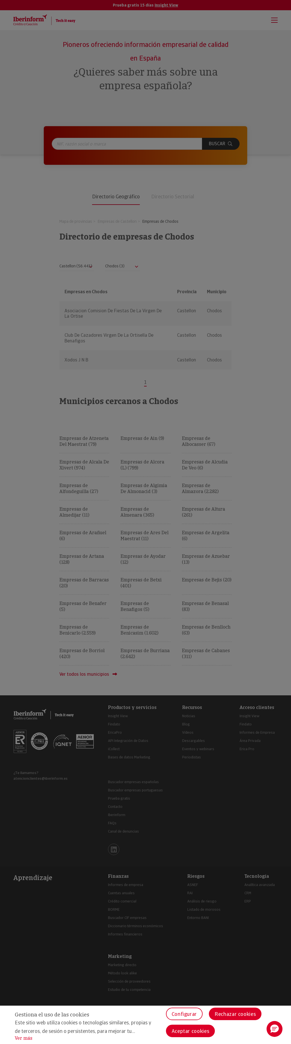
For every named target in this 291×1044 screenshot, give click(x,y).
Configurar (184, 1014)
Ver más (23, 1038)
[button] (274, 1029)
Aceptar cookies (190, 1031)
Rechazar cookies (235, 1014)
